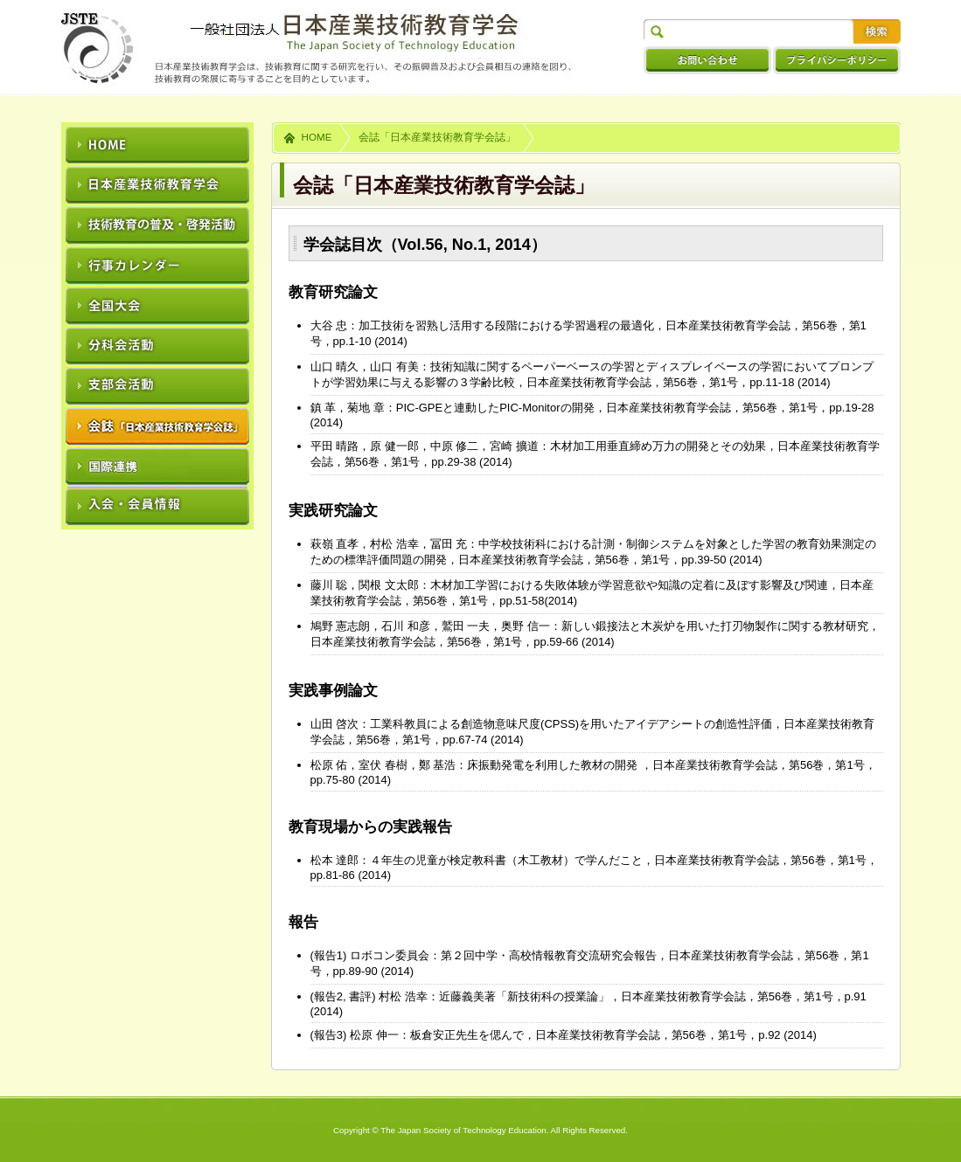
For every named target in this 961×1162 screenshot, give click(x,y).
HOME (317, 136)
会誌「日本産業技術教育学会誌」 (437, 136)
